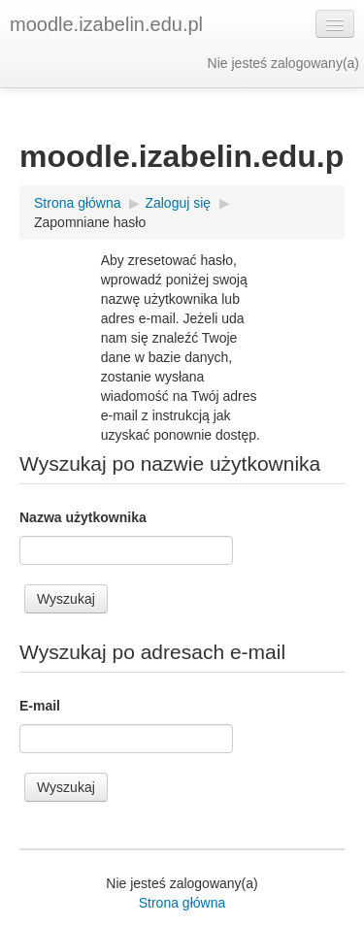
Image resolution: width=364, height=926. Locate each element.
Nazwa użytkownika (83, 517)
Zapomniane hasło (90, 222)
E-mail (39, 705)
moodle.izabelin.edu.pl (106, 24)
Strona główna (182, 902)
